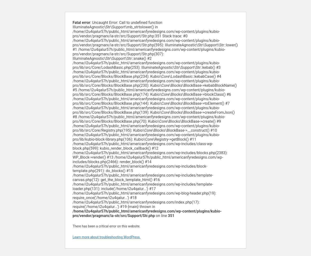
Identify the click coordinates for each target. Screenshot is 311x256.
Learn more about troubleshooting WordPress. (107, 237)
